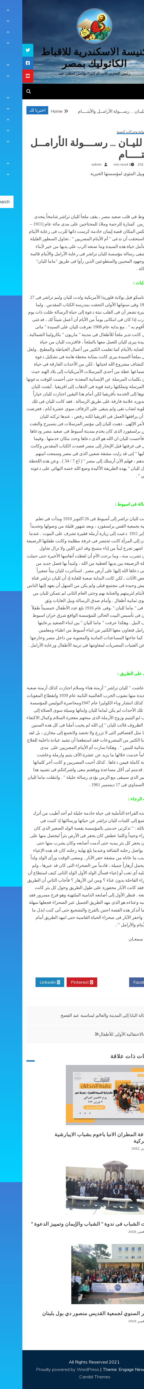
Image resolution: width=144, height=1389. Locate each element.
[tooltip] (5, 50)
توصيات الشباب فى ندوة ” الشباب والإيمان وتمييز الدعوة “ (72, 1224)
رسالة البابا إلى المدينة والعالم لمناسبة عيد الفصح (82, 1015)
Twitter (90, 982)
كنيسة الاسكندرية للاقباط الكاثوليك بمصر (72, 57)
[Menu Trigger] (129, 11)
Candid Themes (72, 1376)
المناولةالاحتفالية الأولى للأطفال (105, 1034)
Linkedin (27, 982)
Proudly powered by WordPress (46, 1369)
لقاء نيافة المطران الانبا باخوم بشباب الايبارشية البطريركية (84, 1138)
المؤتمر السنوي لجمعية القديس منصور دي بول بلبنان (78, 1313)
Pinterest (59, 982)
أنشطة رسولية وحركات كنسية (115, 132)
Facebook (122, 982)
